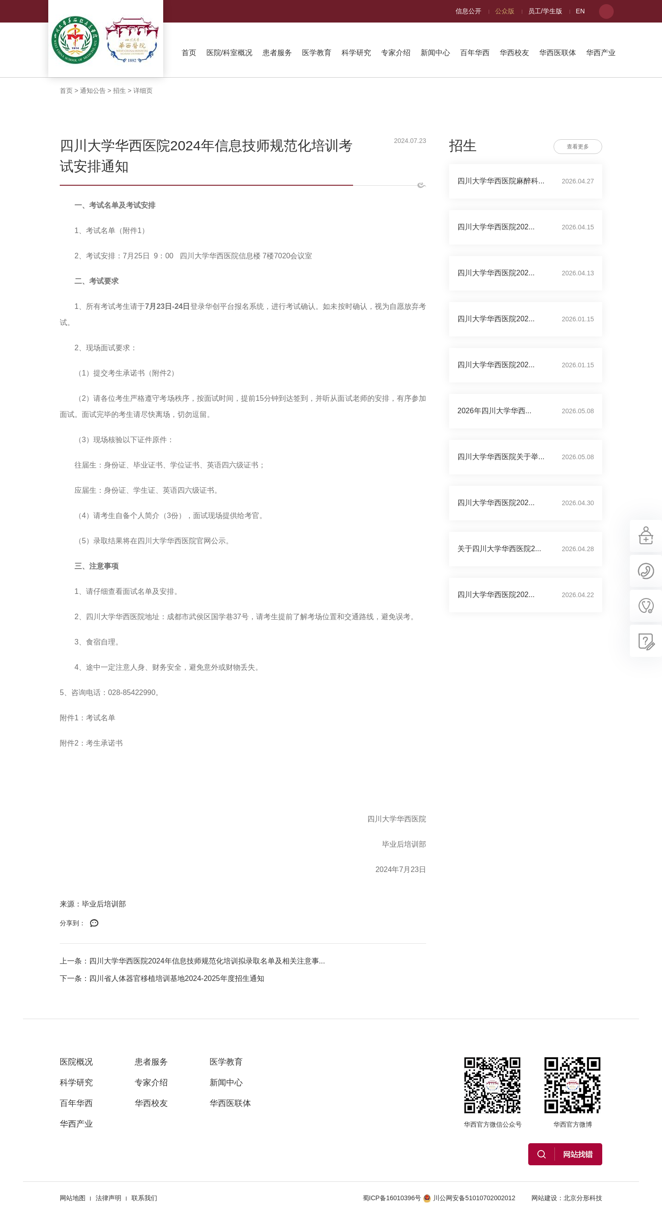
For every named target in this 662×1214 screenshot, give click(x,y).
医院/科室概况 (229, 53)
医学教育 (316, 53)
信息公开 (468, 11)
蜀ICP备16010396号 (392, 1198)
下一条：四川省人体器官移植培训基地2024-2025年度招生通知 (162, 978)
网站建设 (544, 1198)
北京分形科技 (583, 1198)
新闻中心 (435, 53)
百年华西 (475, 53)
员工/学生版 (545, 11)
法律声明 (108, 1198)
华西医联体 (557, 53)
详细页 (143, 90)
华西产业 (601, 53)
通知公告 (93, 90)
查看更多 (578, 146)
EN (580, 11)
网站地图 (73, 1198)
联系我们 (144, 1198)
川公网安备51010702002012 (469, 1198)
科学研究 (356, 53)
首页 (189, 53)
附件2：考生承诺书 (91, 743)
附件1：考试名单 (87, 718)
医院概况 (76, 1061)
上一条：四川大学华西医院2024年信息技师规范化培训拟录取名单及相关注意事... (192, 961)
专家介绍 (396, 53)
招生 (119, 90)
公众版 (504, 11)
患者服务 (277, 53)
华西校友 (514, 53)
